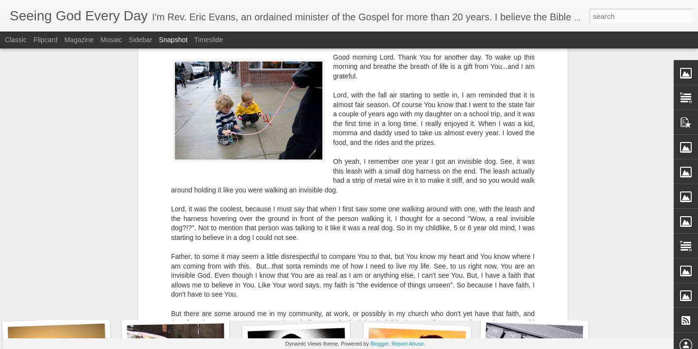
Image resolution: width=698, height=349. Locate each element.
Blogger (379, 344)
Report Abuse (408, 344)
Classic (16, 40)
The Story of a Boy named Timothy (202, 303)
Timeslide (208, 40)
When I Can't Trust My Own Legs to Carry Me (96, 298)
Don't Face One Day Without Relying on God (331, 301)
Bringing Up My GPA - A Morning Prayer (444, 298)
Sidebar (140, 40)
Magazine (79, 40)
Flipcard (45, 40)
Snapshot (173, 40)
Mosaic (111, 40)
